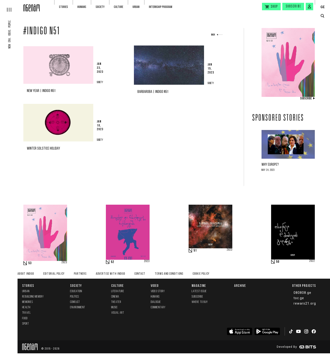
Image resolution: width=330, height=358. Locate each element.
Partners (80, 274)
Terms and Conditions (169, 274)
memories (27, 302)
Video (155, 285)
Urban (136, 7)
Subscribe (293, 6)
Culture (118, 7)
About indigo (26, 274)
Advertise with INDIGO (110, 274)
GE (322, 7)
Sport (25, 324)
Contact (139, 274)
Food (25, 318)
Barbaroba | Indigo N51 (152, 92)
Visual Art (117, 313)
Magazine (199, 285)
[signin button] (309, 6)
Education (76, 291)
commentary (158, 307)
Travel (26, 313)
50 (277, 262)
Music (114, 307)
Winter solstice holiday (43, 149)
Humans (81, 7)
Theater (116, 302)
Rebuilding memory (33, 296)
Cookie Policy (201, 274)
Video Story (158, 291)
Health (26, 307)
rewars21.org (305, 303)
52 (112, 262)
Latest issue (199, 291)
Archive (240, 285)
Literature (117, 291)
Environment (77, 307)
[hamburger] (11, 6)
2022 (312, 261)
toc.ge (299, 298)
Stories (63, 7)
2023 (64, 262)
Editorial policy (54, 274)
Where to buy (200, 302)
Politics (74, 296)
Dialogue (156, 302)
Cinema (115, 296)
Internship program (160, 7)
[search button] (322, 16)
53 (30, 263)
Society (100, 7)
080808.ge (302, 293)
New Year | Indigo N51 (41, 91)
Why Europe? (270, 165)
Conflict (75, 302)
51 (195, 251)
